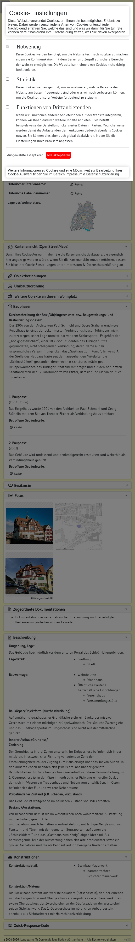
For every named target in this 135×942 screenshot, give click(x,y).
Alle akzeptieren (58, 155)
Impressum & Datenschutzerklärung (92, 174)
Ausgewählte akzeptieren (25, 155)
